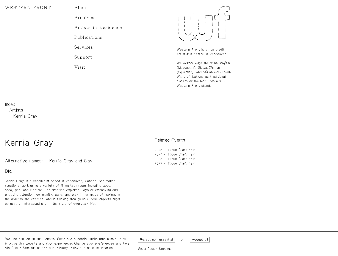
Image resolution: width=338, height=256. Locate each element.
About (81, 7)
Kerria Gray (25, 116)
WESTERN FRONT (28, 7)
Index (10, 104)
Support (83, 57)
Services (83, 47)
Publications (88, 37)
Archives (84, 17)
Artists (16, 110)
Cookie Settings (159, 248)
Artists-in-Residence (98, 27)
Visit (80, 67)
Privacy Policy (67, 248)
